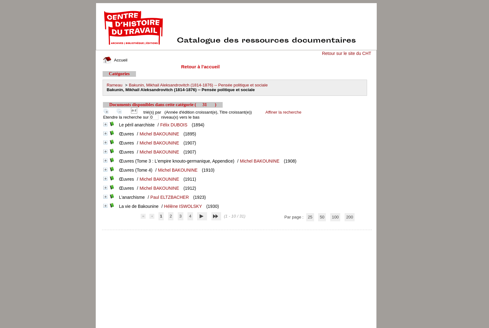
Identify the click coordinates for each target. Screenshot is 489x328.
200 (349, 217)
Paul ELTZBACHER (169, 197)
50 (322, 217)
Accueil (115, 60)
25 (310, 217)
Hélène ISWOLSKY (183, 206)
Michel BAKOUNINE (159, 133)
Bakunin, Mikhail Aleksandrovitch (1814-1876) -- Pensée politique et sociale (198, 85)
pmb (237, 234)
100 (335, 217)
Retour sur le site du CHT (346, 53)
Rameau (114, 85)
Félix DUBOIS (173, 124)
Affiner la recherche (283, 112)
